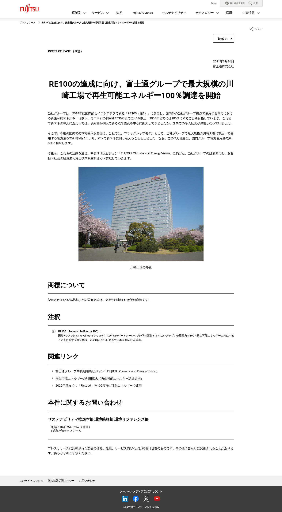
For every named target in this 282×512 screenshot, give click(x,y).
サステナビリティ (174, 12)
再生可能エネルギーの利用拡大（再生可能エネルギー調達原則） (99, 378)
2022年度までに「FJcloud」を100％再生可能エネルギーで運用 (98, 385)
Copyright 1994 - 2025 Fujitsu (141, 506)
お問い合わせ (87, 480)
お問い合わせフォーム (66, 431)
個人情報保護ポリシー (61, 480)
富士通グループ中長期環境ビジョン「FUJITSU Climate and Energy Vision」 (107, 371)
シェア (259, 29)
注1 (142, 113)
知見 (119, 12)
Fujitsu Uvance (143, 12)
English (222, 38)
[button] (235, 3)
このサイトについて (31, 480)
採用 (229, 12)
